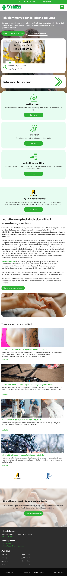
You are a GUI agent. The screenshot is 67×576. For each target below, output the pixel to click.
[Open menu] (62, 7)
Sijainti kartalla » (7, 536)
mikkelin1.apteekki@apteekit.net (12, 546)
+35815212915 (6, 544)
